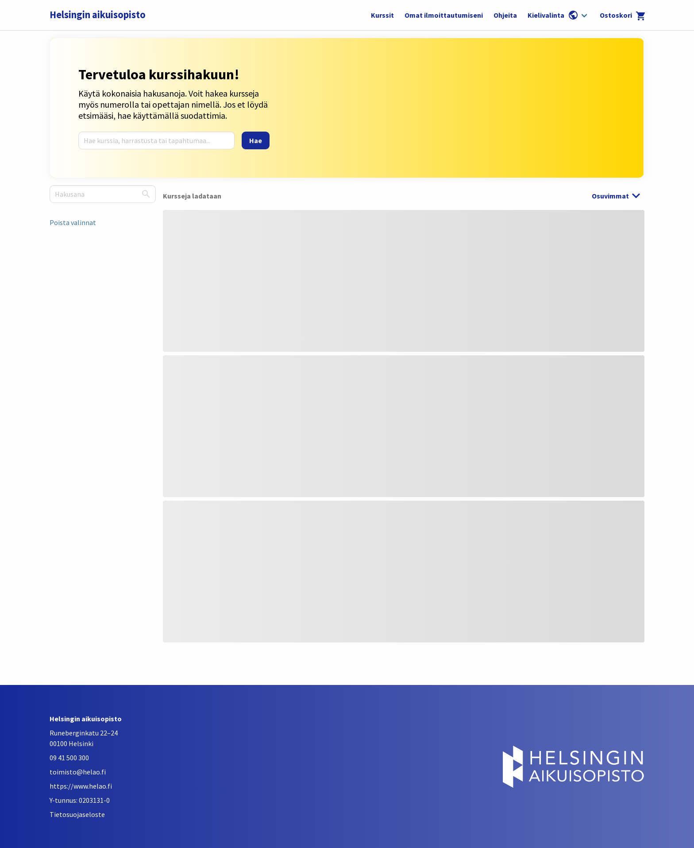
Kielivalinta (553, 15)
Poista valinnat (73, 222)
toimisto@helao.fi (78, 771)
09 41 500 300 (69, 757)
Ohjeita (505, 15)
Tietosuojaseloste (77, 814)
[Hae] (256, 140)
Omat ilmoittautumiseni (444, 15)
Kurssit (382, 15)
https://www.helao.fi (81, 786)
